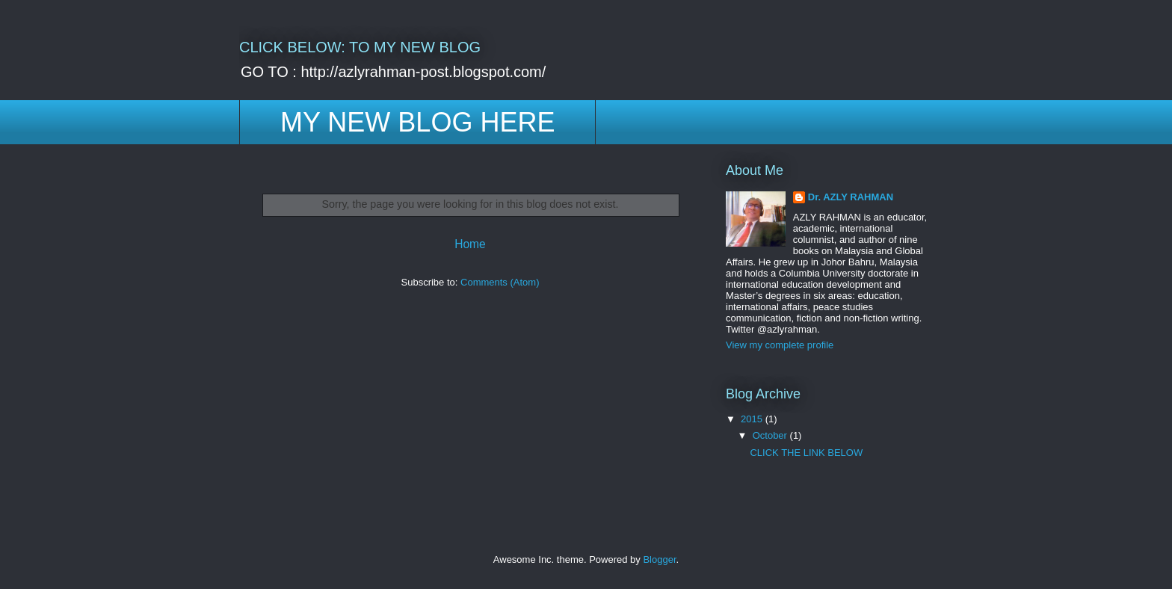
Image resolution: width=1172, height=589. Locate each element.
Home (470, 244)
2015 (753, 419)
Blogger (659, 559)
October (771, 435)
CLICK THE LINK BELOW (806, 452)
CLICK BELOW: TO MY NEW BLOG (360, 47)
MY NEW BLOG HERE (417, 122)
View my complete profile (779, 345)
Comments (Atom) (499, 282)
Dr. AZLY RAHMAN (850, 197)
